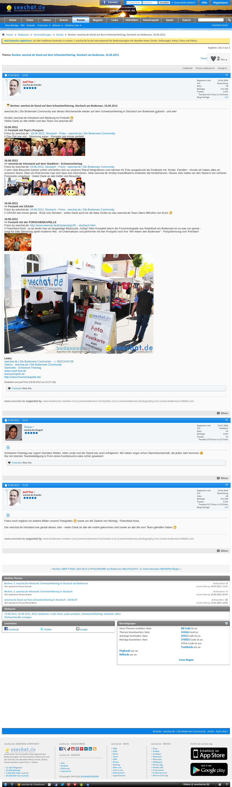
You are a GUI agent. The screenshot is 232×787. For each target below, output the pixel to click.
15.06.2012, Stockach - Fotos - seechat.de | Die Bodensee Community (73, 133)
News (115, 754)
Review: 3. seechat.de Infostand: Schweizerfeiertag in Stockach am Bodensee (46, 583)
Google (84, 629)
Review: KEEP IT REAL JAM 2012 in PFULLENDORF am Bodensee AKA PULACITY (95, 568)
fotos (60, 613)
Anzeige (221, 68)
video (118, 613)
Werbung (65, 768)
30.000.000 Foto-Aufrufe (17, 775)
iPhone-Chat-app (160, 775)
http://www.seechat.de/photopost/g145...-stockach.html (62, 225)
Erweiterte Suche (220, 25)
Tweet (204, 58)
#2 (227, 419)
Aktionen (56, 25)
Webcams (157, 756)
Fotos (30, 20)
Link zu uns (118, 770)
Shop (155, 748)
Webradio (157, 759)
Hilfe (204, 2)
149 (226, 97)
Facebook (13, 629)
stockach (109, 613)
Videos (47, 20)
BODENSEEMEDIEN (90, 776)
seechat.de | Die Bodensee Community (184, 731)
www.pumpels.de (14, 373)
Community (42, 25)
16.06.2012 (24, 613)
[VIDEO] (185, 639)
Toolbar (156, 751)
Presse (116, 762)
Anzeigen (157, 754)
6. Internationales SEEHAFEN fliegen (159, 568)
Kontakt (157, 731)
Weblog (116, 764)
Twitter (48, 629)
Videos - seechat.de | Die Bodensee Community (33, 364)
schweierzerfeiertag (92, 613)
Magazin (98, 20)
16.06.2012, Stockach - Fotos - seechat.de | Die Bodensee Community (72, 166)
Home (12, 20)
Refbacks (124, 654)
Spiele (169, 20)
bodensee (43, 613)
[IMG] (184, 635)
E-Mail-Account (160, 772)
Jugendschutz (119, 775)
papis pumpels (72, 613)
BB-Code (186, 628)
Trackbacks (187, 647)
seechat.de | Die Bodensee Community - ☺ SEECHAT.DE (39, 361)
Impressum (66, 771)
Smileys (185, 632)
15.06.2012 (10, 613)
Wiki (115, 759)
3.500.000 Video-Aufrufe (17, 773)
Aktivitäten (132, 20)
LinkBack (187, 68)
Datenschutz (118, 772)
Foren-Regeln (186, 659)
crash (53, 613)
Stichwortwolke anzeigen (17, 617)
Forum (81, 20)
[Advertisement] (116, 696)
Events (64, 20)
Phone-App (158, 764)
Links (114, 20)
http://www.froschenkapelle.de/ (22, 377)
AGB (115, 751)
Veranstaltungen (42, 34)
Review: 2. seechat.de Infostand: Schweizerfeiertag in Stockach (38, 591)
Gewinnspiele (151, 20)
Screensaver (158, 770)
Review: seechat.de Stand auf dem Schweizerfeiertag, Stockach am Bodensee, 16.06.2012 (65, 55)
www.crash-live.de (15, 370)
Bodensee (23, 34)
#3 (227, 484)
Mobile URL (158, 767)
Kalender (31, 25)
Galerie (186, 20)
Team (115, 756)
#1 (227, 74)
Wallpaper (157, 762)
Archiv (210, 731)
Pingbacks (125, 650)
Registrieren (220, 2)
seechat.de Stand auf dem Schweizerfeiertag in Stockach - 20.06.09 (40, 599)
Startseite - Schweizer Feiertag (22, 367)
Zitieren (222, 413)
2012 (34, 613)
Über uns (117, 767)
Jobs (63, 763)
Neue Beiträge (11, 25)
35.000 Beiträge (13, 770)
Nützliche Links (72, 25)
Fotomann (17, 388)
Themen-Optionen (204, 68)
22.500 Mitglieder (14, 767)
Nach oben (222, 731)
